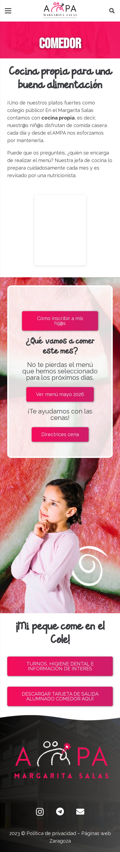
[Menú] (8, 10)
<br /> (60, 230)
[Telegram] (60, 812)
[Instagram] (40, 812)
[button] (112, 11)
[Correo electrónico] (80, 812)
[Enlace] (59, 10)
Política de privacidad (51, 833)
